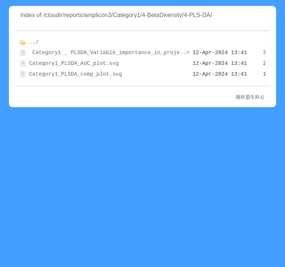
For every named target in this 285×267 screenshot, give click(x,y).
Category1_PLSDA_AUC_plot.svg (74, 63)
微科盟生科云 (250, 97)
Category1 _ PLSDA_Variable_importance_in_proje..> (109, 53)
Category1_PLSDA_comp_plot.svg (75, 74)
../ (34, 42)
